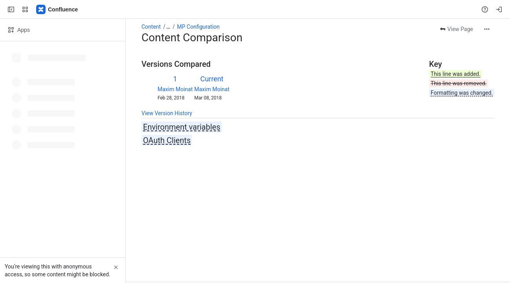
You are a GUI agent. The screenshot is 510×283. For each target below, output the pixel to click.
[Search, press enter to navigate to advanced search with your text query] (253, 9)
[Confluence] (57, 9)
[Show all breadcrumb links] (168, 27)
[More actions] (486, 29)
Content (151, 27)
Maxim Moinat (175, 89)
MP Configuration (198, 27)
